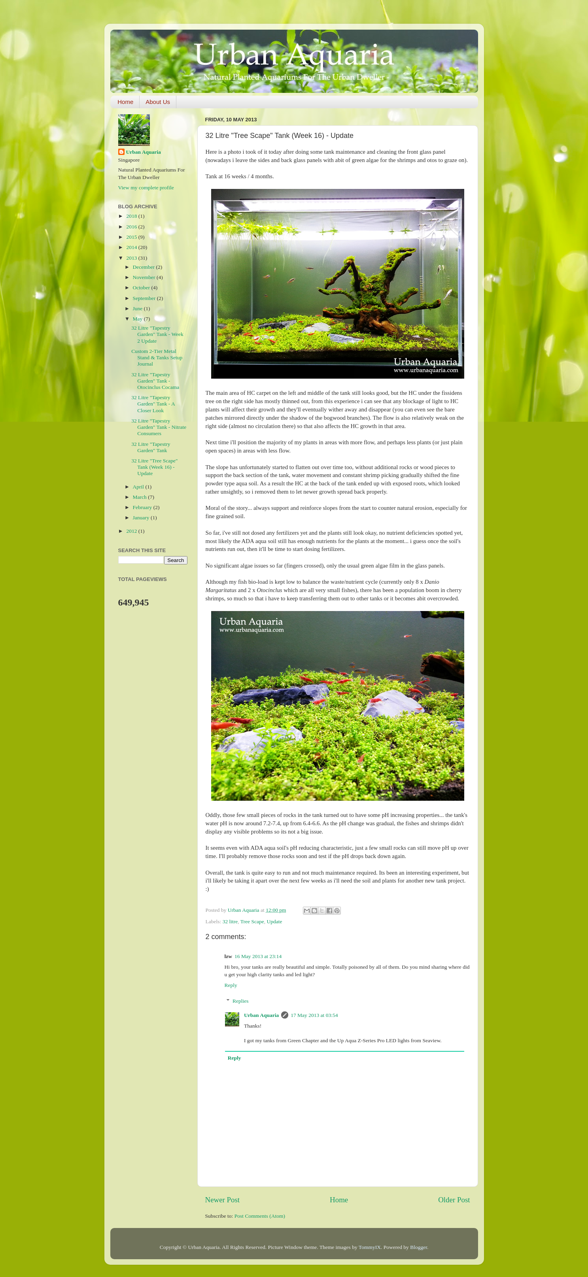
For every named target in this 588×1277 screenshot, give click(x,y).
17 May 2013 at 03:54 (314, 1015)
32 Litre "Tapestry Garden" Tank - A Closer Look (153, 403)
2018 (132, 216)
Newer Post (222, 1200)
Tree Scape (252, 921)
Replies (241, 1001)
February (143, 507)
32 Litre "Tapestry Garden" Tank (150, 447)
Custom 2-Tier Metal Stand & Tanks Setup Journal (156, 357)
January (142, 518)
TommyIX (370, 1247)
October (142, 287)
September (145, 298)
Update (274, 921)
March (140, 497)
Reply (231, 985)
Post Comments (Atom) (259, 1216)
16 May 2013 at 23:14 (258, 956)
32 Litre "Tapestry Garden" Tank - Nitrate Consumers (158, 427)
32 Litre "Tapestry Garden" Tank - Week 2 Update (157, 334)
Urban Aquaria (261, 1015)
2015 (132, 237)
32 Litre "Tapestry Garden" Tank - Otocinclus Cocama (155, 381)
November (145, 277)
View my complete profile (146, 188)
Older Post (454, 1200)
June (138, 308)
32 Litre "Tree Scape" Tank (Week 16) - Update (154, 467)
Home (125, 101)
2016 (132, 227)
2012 (132, 531)
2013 (132, 258)
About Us (158, 101)
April (139, 487)
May (138, 319)
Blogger (418, 1247)
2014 (132, 247)
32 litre (230, 921)
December (144, 267)
